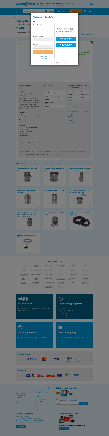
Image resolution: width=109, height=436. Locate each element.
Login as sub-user (43, 56)
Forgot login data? (43, 58)
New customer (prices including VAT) (66, 45)
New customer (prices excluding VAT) (66, 39)
